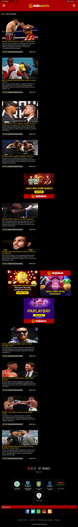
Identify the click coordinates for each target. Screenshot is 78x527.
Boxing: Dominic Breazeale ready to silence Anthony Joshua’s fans (18, 447)
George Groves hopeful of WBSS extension (17, 156)
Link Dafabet (5, 1)
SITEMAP (57, 520)
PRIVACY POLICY (23, 520)
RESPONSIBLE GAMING (45, 520)
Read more (32, 52)
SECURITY (33, 520)
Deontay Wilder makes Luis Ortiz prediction (18, 219)
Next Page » (46, 468)
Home (3, 14)
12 (39, 468)
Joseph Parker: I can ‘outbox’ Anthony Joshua (19, 124)
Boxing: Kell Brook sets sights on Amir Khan (18, 41)
